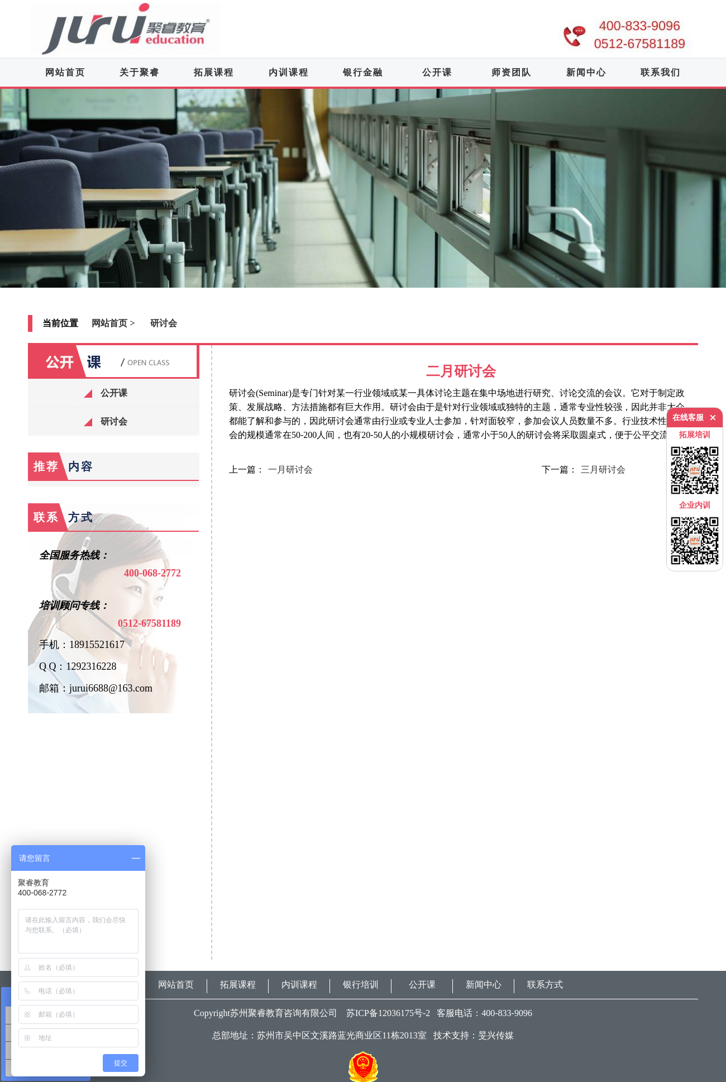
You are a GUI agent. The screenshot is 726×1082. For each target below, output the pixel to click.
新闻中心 (586, 72)
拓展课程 (214, 72)
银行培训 (361, 984)
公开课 (437, 72)
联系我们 (661, 72)
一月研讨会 (290, 469)
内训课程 (289, 72)
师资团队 (511, 72)
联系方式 (545, 984)
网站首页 (65, 72)
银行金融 (363, 72)
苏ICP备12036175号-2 (385, 1013)
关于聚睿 (140, 72)
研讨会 (163, 323)
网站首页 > (113, 323)
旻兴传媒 (496, 1035)
